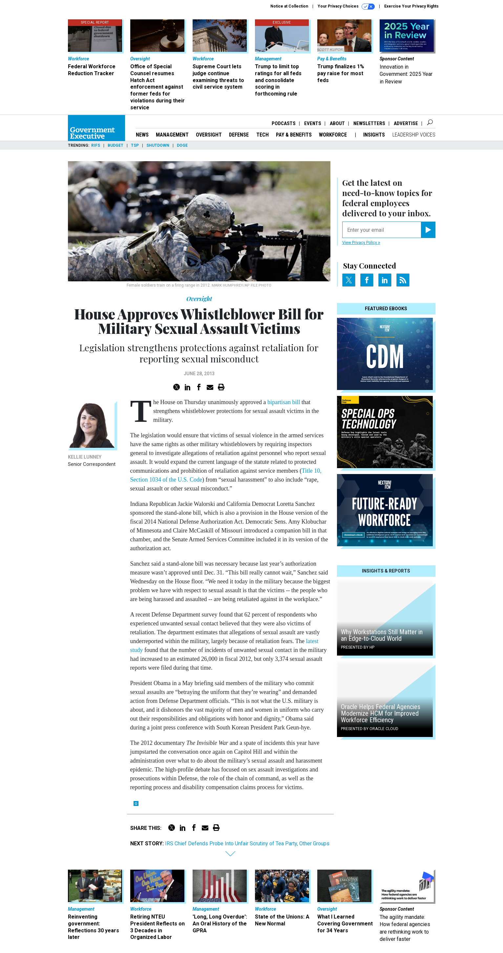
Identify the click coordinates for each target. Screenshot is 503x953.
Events (312, 123)
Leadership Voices (413, 135)
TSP (135, 145)
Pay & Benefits (294, 135)
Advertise (406, 123)
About (337, 123)
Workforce (333, 135)
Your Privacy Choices (346, 7)
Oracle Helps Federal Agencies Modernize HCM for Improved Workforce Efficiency (380, 713)
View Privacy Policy (361, 242)
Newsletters (369, 123)
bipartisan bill (283, 402)
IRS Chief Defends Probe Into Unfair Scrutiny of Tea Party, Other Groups (247, 843)
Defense (239, 135)
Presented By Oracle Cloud (369, 728)
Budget (115, 145)
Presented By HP (357, 647)
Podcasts (284, 123)
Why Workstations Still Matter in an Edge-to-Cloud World (382, 635)
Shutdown (157, 145)
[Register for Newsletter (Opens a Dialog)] (428, 230)
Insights (374, 135)
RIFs (95, 145)
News (142, 135)
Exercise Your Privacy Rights (411, 6)
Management (172, 135)
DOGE (182, 145)
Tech (262, 135)
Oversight (209, 135)
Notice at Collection (289, 6)
